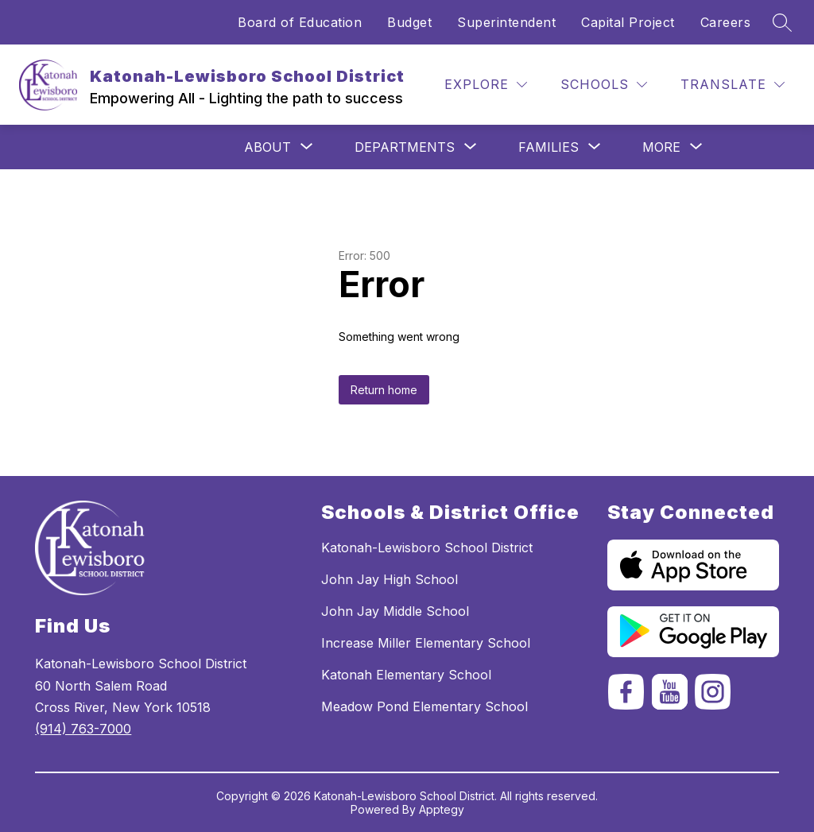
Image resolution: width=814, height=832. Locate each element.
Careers (725, 22)
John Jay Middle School (395, 611)
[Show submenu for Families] (548, 147)
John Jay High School (389, 579)
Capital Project (628, 22)
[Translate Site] (732, 85)
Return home (384, 390)
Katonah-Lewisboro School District (427, 547)
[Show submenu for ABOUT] (267, 147)
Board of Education (300, 22)
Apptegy (441, 809)
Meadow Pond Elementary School (424, 706)
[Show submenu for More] (661, 147)
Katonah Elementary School (406, 675)
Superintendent (506, 22)
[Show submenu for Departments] (405, 147)
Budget (409, 22)
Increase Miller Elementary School (425, 643)
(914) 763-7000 (83, 729)
